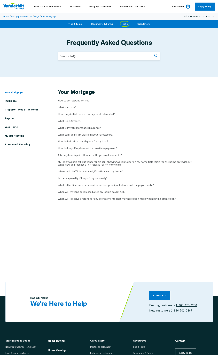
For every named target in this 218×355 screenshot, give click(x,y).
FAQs (36, 16)
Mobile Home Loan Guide (132, 6)
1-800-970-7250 (186, 305)
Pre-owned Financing (17, 144)
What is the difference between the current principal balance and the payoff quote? (106, 185)
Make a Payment (192, 16)
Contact (180, 341)
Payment (10, 118)
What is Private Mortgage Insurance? (79, 128)
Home (6, 16)
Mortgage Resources (22, 16)
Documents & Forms (102, 24)
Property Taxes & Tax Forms (21, 109)
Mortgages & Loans (17, 340)
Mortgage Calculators (100, 6)
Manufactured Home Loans (47, 6)
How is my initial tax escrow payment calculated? (86, 114)
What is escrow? (67, 107)
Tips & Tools (75, 24)
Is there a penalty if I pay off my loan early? (82, 178)
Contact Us (209, 16)
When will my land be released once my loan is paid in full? (91, 192)
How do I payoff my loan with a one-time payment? (87, 148)
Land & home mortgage (17, 353)
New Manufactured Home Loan (20, 347)
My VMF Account (14, 135)
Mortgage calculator (100, 347)
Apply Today (204, 6)
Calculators (143, 24)
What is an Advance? (69, 121)
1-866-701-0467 (181, 310)
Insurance (11, 101)
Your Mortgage (14, 92)
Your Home (11, 127)
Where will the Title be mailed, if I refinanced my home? (90, 171)
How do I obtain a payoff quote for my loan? (83, 141)
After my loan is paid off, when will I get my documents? (90, 155)
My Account (181, 6)
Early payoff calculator (101, 353)
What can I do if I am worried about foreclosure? (85, 134)
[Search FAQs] (109, 55)
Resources (75, 6)
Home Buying (56, 341)
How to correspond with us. (74, 100)
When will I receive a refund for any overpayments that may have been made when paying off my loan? (117, 198)
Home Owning (57, 350)
